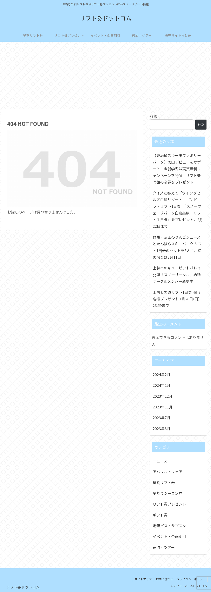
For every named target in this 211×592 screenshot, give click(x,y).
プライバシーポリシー (191, 579)
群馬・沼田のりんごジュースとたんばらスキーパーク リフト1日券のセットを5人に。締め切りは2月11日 (177, 247)
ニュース (160, 460)
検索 (153, 116)
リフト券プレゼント (169, 504)
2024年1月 (161, 385)
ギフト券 (160, 515)
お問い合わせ (163, 579)
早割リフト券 (164, 482)
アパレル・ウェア (167, 471)
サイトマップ (142, 579)
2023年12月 (162, 396)
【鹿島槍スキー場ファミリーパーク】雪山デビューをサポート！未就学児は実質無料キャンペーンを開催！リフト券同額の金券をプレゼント (177, 169)
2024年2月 (161, 374)
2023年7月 (161, 417)
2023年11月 (162, 406)
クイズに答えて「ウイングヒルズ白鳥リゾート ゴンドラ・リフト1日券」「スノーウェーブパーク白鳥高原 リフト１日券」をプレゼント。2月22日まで (178, 209)
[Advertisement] (105, 75)
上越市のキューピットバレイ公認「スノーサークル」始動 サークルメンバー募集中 (177, 274)
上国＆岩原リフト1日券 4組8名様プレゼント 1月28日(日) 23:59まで (176, 298)
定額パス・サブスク (169, 525)
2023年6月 (161, 428)
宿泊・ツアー (164, 547)
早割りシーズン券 (167, 493)
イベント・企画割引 (169, 536)
